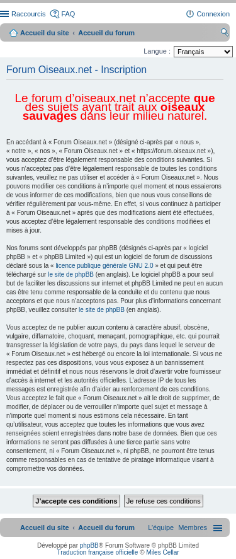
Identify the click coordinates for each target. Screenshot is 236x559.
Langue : (157, 51)
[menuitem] (192, 527)
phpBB (89, 545)
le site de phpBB (71, 274)
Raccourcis (28, 14)
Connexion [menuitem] (213, 14)
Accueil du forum (106, 33)
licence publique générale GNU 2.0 (104, 265)
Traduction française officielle (97, 552)
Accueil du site (44, 33)
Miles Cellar (162, 552)
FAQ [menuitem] (68, 14)
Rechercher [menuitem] (225, 34)
